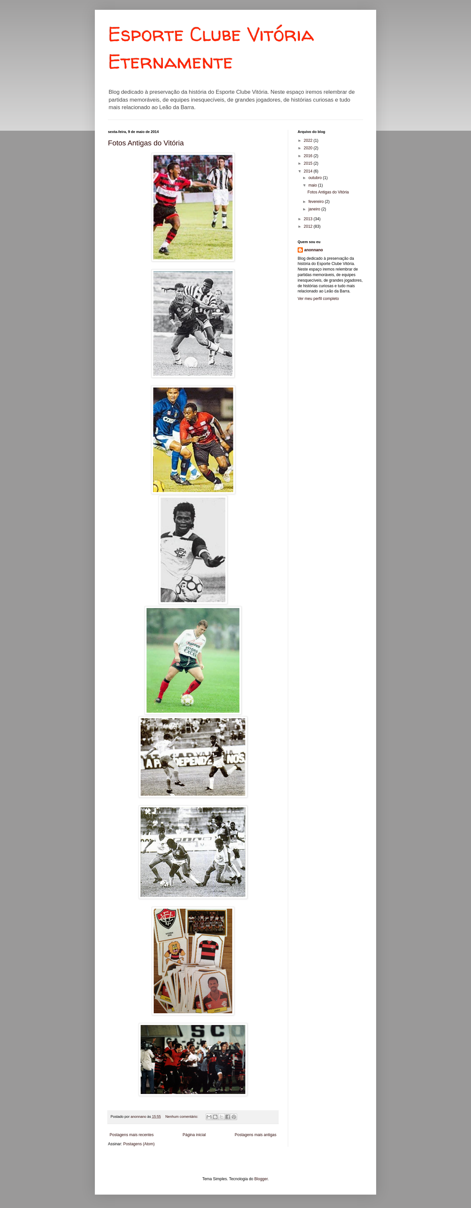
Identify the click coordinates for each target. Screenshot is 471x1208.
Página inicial (194, 1135)
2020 (309, 148)
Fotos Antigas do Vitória (146, 143)
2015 (309, 163)
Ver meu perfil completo (318, 298)
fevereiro (316, 201)
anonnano (313, 250)
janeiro (314, 209)
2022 (309, 140)
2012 (309, 226)
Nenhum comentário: (182, 1116)
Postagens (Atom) (139, 1144)
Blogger (261, 1179)
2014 (309, 171)
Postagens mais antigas (255, 1135)
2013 (309, 219)
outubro (315, 177)
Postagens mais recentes (132, 1135)
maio (313, 185)
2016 (309, 156)
